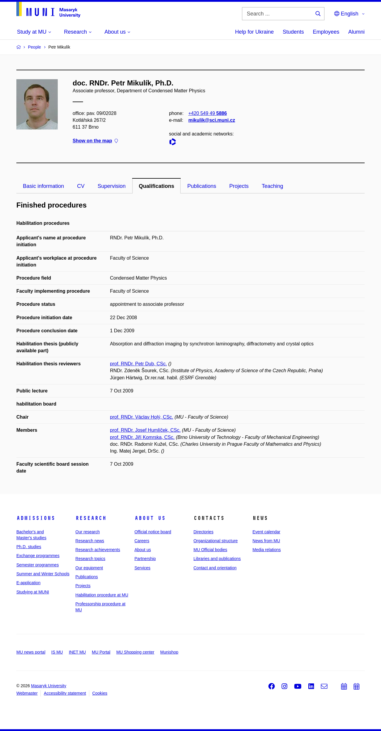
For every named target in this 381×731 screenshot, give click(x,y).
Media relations (266, 549)
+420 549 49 (207, 113)
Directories (203, 531)
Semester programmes (37, 564)
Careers (142, 540)
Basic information (43, 186)
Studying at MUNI (32, 592)
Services (143, 567)
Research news (89, 540)
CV (81, 186)
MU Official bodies (210, 549)
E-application (28, 582)
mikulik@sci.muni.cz (211, 120)
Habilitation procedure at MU (101, 595)
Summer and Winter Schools (42, 573)
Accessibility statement (65, 693)
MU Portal (101, 652)
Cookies (99, 693)
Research (90, 518)
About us (150, 518)
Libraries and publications (217, 558)
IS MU (57, 652)
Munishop (169, 652)
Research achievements (97, 549)
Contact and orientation (215, 567)
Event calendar (266, 531)
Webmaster (27, 693)
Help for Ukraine (254, 32)
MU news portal (30, 652)
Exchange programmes (38, 555)
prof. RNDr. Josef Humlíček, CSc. (145, 430)
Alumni (356, 32)
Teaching (272, 186)
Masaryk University (48, 685)
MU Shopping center (135, 652)
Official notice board (153, 531)
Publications (201, 186)
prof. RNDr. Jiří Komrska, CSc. (142, 437)
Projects (239, 186)
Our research (87, 531)
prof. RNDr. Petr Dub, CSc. (138, 363)
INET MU (77, 652)
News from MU (266, 540)
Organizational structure (215, 540)
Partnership (145, 558)
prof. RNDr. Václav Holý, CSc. (142, 417)
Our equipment (89, 567)
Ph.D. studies (28, 546)
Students (293, 32)
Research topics (90, 558)
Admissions (35, 518)
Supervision (112, 186)
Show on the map (95, 141)
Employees (326, 32)
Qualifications (156, 186)
